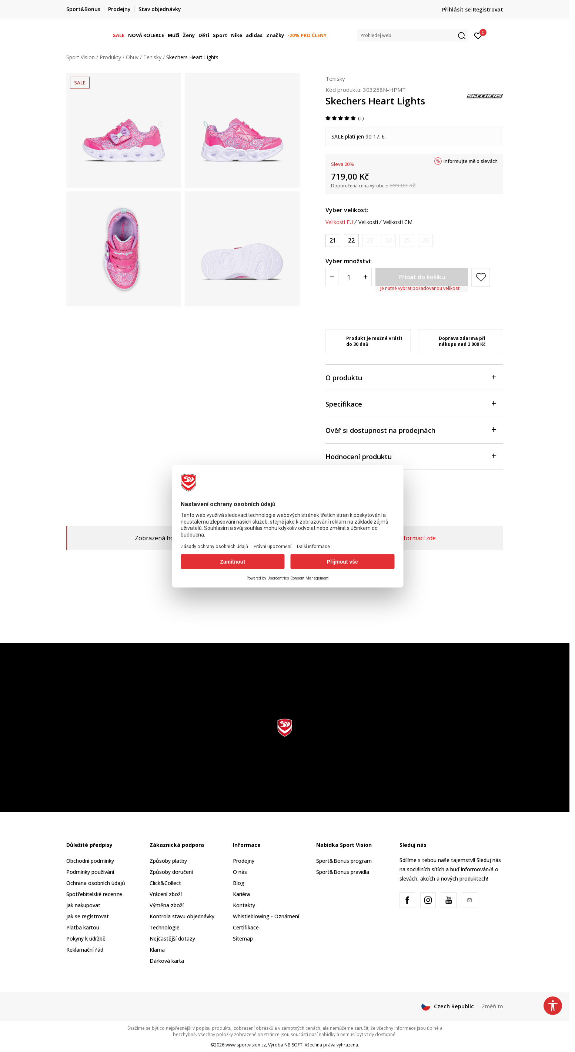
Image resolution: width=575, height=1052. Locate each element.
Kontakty (244, 905)
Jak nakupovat (83, 905)
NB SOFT (293, 1045)
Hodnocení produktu (410, 456)
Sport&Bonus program (344, 860)
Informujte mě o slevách (471, 161)
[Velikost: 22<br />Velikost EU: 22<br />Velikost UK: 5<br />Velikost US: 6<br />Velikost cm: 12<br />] (351, 240)
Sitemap (243, 938)
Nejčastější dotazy (172, 938)
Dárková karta (167, 960)
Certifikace (246, 927)
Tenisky (152, 57)
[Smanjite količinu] (331, 277)
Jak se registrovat (87, 916)
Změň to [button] (492, 1006)
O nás (240, 871)
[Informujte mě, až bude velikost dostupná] (369, 240)
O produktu (410, 377)
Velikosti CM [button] (397, 222)
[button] (412, 35)
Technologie (165, 927)
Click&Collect (165, 882)
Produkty (110, 57)
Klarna (157, 949)
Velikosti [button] (368, 222)
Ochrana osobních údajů (95, 882)
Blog (238, 882)
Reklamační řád (84, 949)
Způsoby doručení (171, 871)
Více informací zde (411, 538)
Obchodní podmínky (90, 860)
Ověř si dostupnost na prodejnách (410, 430)
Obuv (132, 57)
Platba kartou (82, 927)
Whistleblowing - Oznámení (266, 916)
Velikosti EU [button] (339, 222)
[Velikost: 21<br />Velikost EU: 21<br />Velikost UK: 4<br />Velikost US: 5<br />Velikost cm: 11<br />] (332, 240)
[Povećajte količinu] (365, 277)
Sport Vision (80, 57)
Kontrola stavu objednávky (182, 916)
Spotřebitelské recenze (94, 894)
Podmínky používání (90, 871)
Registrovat (488, 9)
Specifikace (410, 403)
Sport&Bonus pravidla (342, 871)
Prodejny (243, 860)
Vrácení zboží (166, 894)
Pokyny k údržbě (86, 938)
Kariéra (241, 894)
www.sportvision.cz (245, 1045)
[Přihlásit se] (478, 35)
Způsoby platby (168, 860)
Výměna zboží (167, 905)
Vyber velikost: (346, 210)
